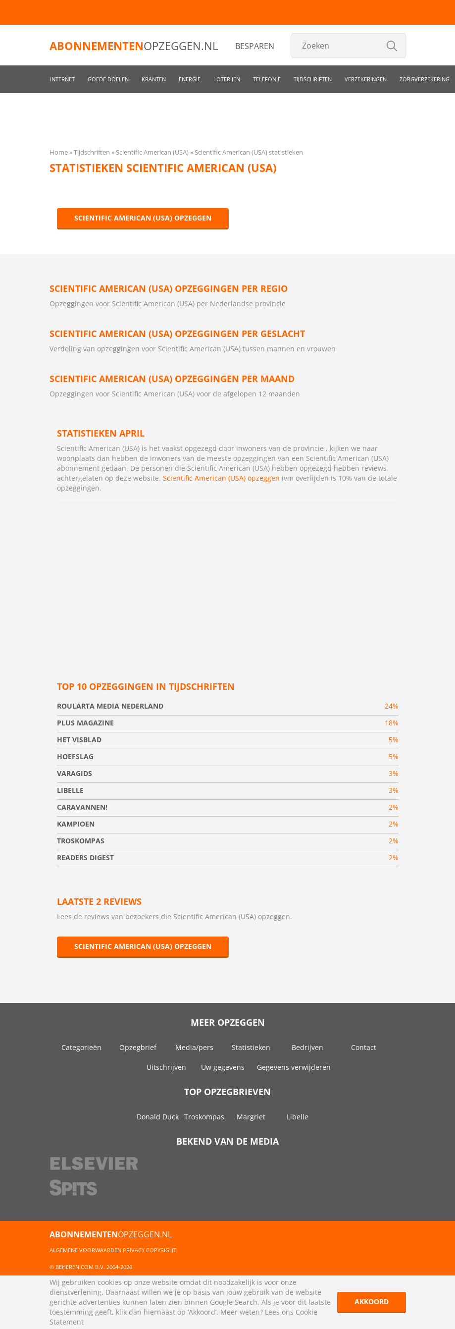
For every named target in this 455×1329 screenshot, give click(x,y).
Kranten (154, 79)
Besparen (254, 46)
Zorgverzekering (425, 79)
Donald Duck (158, 1116)
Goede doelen (108, 79)
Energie (190, 79)
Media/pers (194, 1047)
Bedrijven (307, 1047)
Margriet (251, 1116)
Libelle (297, 1116)
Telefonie (267, 79)
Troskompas (204, 1116)
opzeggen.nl (134, 45)
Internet (62, 79)
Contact (363, 1047)
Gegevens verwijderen (294, 1067)
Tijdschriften (313, 79)
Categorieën (81, 1047)
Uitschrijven (166, 1067)
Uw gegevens (223, 1067)
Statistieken (251, 1047)
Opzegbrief (137, 1047)
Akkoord (371, 1301)
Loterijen (226, 79)
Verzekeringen (366, 79)
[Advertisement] (228, 582)
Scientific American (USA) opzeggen (142, 217)
